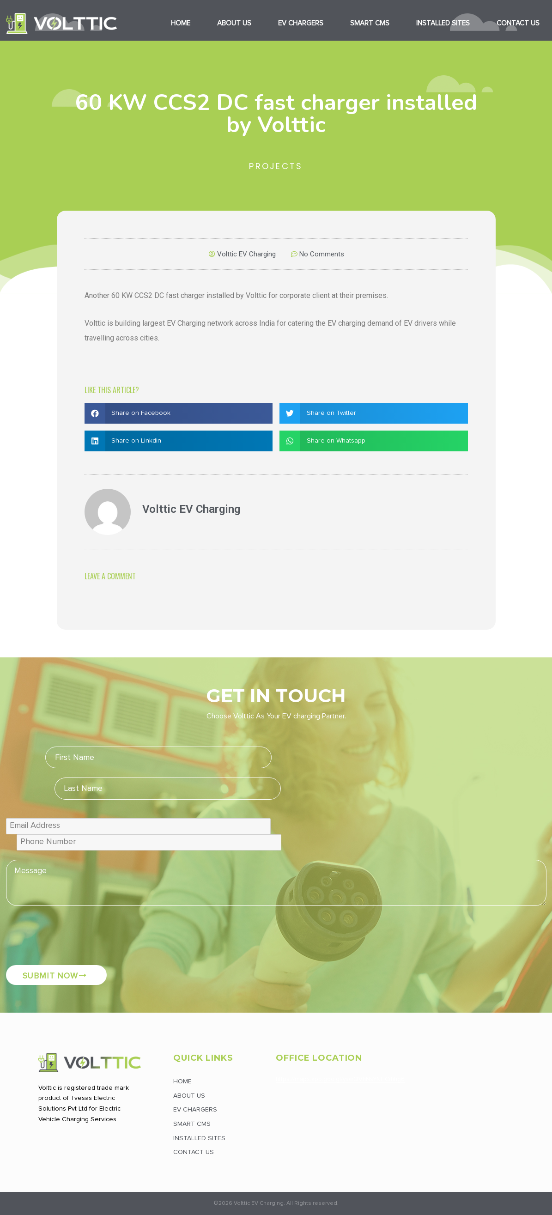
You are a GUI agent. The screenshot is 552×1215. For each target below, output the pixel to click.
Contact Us (193, 1152)
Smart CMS (369, 23)
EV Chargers (300, 23)
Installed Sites (443, 23)
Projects (276, 166)
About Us (234, 23)
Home (180, 23)
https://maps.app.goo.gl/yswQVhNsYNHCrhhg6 (340, 1079)
